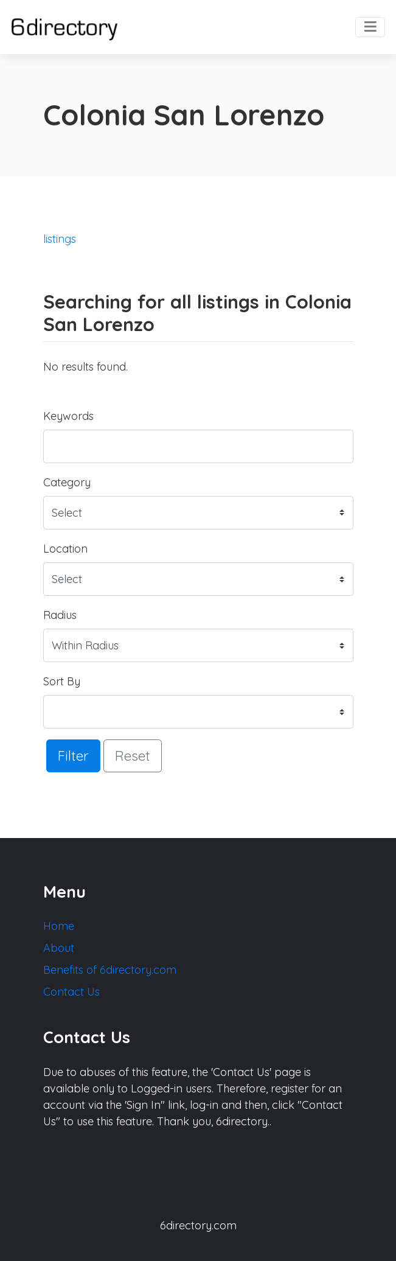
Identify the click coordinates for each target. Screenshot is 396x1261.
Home (58, 926)
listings (59, 239)
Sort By (61, 681)
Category (67, 482)
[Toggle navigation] (370, 27)
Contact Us (71, 992)
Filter (73, 755)
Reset (132, 755)
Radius (60, 615)
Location (65, 549)
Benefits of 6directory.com (109, 970)
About (58, 948)
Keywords (68, 416)
